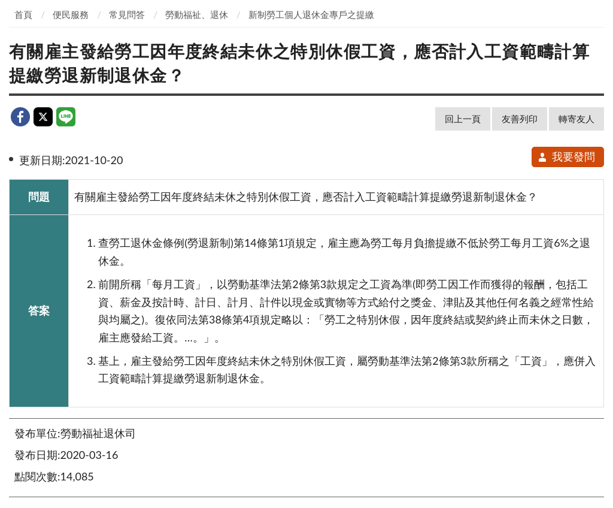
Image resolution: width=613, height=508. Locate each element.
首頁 (23, 14)
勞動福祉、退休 (196, 14)
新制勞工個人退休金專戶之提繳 (311, 14)
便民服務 (71, 14)
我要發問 (566, 156)
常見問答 (127, 14)
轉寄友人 (576, 118)
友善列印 (520, 118)
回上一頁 (463, 118)
